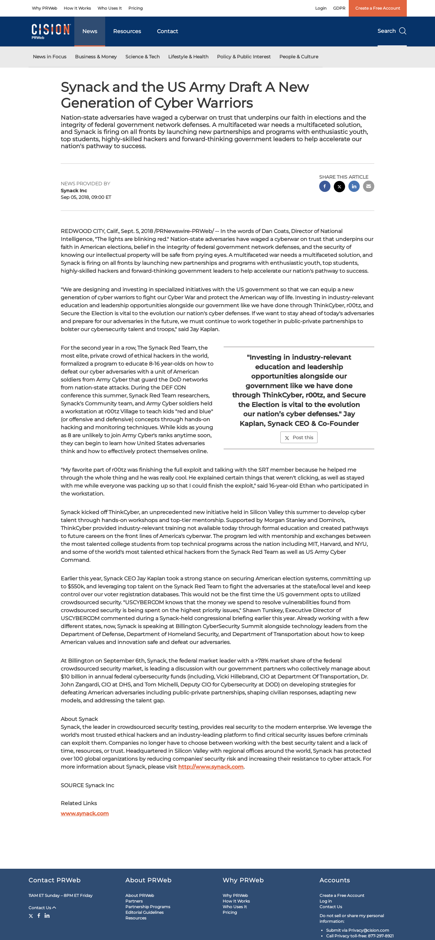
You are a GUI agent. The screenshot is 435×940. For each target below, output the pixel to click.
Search (392, 31)
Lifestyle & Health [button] (188, 57)
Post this (299, 438)
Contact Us (42, 907)
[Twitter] (32, 915)
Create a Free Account (377, 8)
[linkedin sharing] (354, 187)
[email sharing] (368, 187)
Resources (127, 31)
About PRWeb (139, 895)
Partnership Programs (147, 906)
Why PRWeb (44, 8)
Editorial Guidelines (144, 912)
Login (320, 8)
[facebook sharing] (324, 187)
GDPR (339, 8)
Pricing (135, 8)
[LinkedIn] (47, 915)
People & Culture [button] (298, 57)
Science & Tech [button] (142, 57)
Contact (167, 31)
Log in (326, 901)
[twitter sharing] (339, 187)
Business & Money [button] (96, 57)
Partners (134, 901)
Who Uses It (110, 8)
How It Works (77, 8)
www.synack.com (85, 813)
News (89, 31)
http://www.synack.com (211, 767)
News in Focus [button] (49, 57)
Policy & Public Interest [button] (244, 57)
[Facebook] (39, 915)
